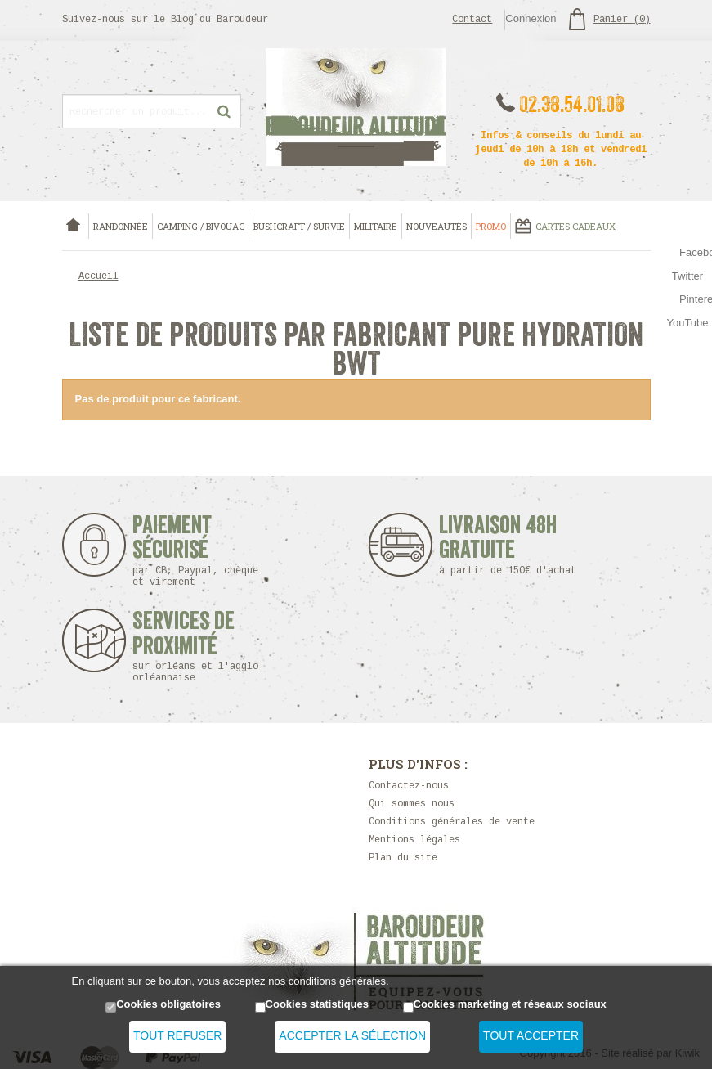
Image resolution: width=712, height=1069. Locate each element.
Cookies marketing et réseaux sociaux (510, 1004)
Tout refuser (177, 1035)
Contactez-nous (409, 786)
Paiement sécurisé (195, 551)
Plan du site (403, 858)
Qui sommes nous (412, 804)
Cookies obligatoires (168, 1004)
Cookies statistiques (317, 1004)
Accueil (98, 277)
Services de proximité (203, 647)
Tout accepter (531, 1035)
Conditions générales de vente (452, 822)
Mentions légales (414, 840)
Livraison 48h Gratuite (498, 545)
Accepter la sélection (352, 1035)
